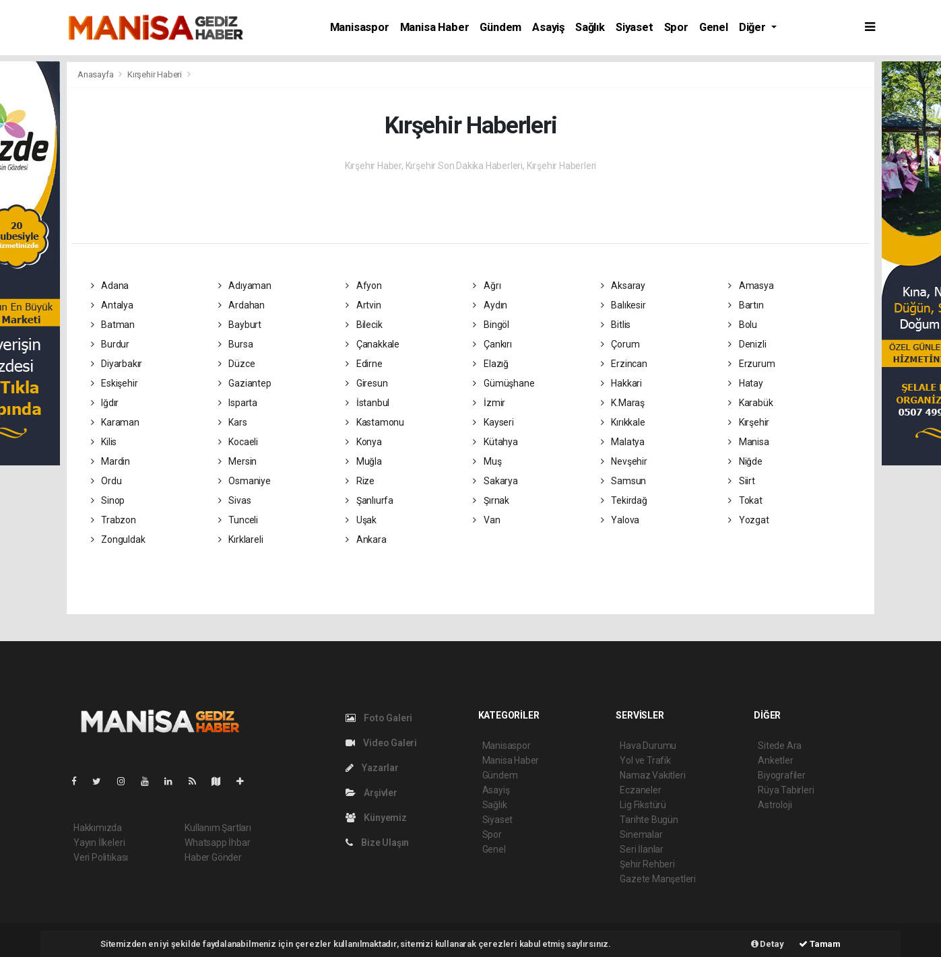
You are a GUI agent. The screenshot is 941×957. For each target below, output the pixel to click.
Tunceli (238, 520)
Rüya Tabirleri (786, 790)
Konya (364, 441)
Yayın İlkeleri (99, 842)
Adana (110, 285)
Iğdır (105, 402)
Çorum (620, 344)
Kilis (104, 441)
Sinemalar (641, 834)
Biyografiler (782, 775)
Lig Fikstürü (643, 804)
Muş (487, 461)
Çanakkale (372, 344)
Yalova (620, 520)
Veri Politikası (100, 857)
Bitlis (615, 324)
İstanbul (367, 402)
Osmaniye (244, 480)
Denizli (747, 344)
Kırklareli (240, 539)
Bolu (742, 324)
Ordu (106, 480)
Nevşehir (624, 461)
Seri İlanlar (641, 849)
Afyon (364, 285)
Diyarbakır (117, 363)
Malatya (623, 441)
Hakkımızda (97, 827)
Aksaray (623, 285)
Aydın (490, 305)
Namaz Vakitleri (652, 775)
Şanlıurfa (369, 500)
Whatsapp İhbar (217, 842)
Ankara (366, 539)
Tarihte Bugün (649, 819)
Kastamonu (375, 422)
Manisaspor (359, 27)
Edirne (364, 363)
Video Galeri (381, 742)
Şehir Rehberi (647, 864)
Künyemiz (376, 817)
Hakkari (621, 383)
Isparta (237, 402)
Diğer (754, 27)
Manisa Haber (434, 27)
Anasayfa (96, 74)
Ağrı (486, 285)
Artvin (363, 305)
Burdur (110, 344)
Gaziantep (244, 383)
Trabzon (113, 520)
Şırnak (491, 500)
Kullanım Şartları (218, 827)
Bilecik (364, 324)
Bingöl (491, 324)
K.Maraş (623, 402)
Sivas (234, 500)
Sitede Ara (780, 745)
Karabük (750, 402)
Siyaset (634, 27)
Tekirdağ (624, 500)
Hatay (745, 383)
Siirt (741, 480)
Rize (360, 480)
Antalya (112, 305)
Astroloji (774, 804)
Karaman (115, 422)
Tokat (745, 500)
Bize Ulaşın (378, 842)
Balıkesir (623, 305)
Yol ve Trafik (645, 760)
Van (486, 520)
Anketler (775, 760)
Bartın (745, 305)
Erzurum (751, 363)
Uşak (361, 520)
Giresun (366, 383)
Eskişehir (114, 383)
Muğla (364, 461)
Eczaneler (640, 790)
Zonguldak (118, 539)
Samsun (623, 480)
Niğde (745, 461)
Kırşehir (748, 422)
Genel (713, 27)
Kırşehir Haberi (154, 74)
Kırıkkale (623, 422)
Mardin (110, 461)
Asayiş (548, 27)
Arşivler (371, 792)
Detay (767, 944)
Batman (113, 324)
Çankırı (492, 344)
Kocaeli (238, 441)
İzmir (489, 402)
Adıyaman (244, 285)
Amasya (750, 285)
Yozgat (748, 520)
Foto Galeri (379, 718)
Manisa (748, 441)
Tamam (820, 944)
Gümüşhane (503, 383)
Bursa (235, 344)
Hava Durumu (648, 745)
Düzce (236, 363)
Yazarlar (372, 767)
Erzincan (624, 363)
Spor (676, 27)
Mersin (237, 461)
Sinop (108, 500)
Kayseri (493, 422)
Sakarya (495, 480)
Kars (232, 422)
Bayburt (239, 324)
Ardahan (241, 305)
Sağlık (590, 27)
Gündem (500, 27)
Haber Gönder (213, 857)
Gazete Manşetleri (658, 878)
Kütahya (495, 441)
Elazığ (490, 363)
